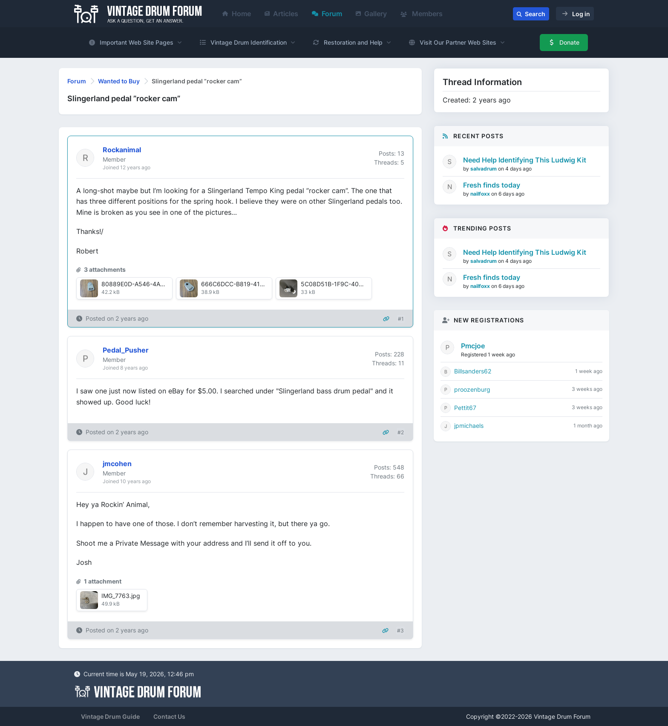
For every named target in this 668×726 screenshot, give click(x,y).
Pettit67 (465, 407)
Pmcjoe (473, 346)
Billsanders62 (472, 371)
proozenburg (472, 389)
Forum (327, 13)
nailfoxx (480, 194)
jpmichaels (469, 425)
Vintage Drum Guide (110, 716)
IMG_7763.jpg (120, 595)
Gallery (371, 13)
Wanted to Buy (119, 81)
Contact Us (169, 716)
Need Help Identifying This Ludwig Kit (524, 160)
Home (236, 13)
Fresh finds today (491, 185)
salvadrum (484, 168)
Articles (281, 13)
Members (421, 13)
